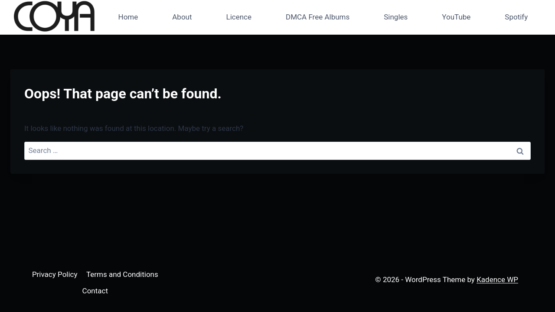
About (182, 17)
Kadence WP (497, 279)
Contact (95, 290)
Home (128, 17)
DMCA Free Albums (317, 17)
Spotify (516, 17)
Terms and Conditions (122, 274)
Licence (239, 17)
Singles (396, 17)
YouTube (456, 17)
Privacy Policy (55, 274)
